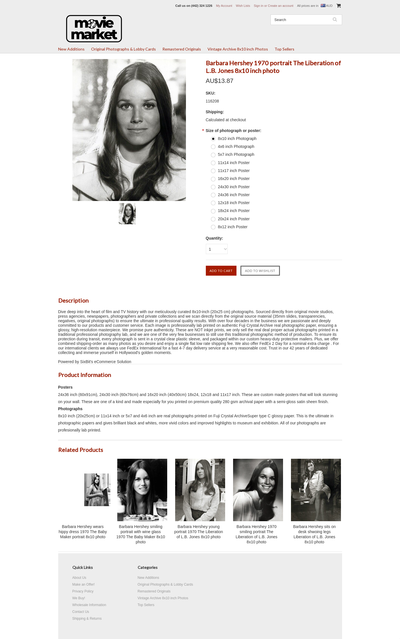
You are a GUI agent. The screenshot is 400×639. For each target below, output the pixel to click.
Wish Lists (243, 5)
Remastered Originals (181, 49)
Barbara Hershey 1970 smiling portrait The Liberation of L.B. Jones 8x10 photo (256, 534)
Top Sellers (284, 49)
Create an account (281, 5)
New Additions (71, 49)
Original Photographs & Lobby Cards (123, 49)
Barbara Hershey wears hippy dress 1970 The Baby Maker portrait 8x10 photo (82, 531)
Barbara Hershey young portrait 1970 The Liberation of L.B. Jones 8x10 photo (198, 531)
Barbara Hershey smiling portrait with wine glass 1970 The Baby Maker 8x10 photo (140, 534)
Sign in (258, 5)
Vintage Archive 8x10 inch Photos (238, 49)
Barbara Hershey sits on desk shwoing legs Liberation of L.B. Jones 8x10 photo (314, 534)
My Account (224, 5)
